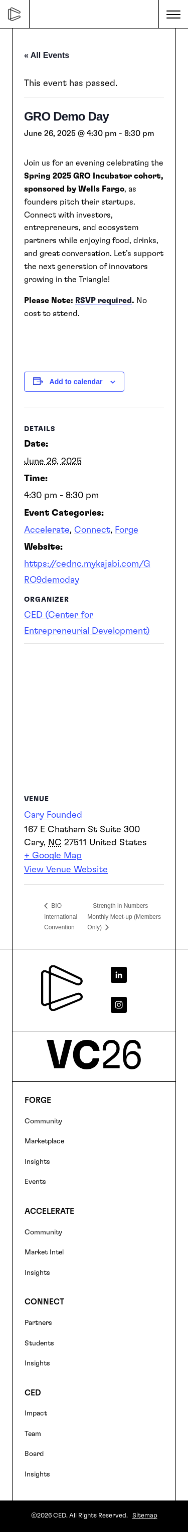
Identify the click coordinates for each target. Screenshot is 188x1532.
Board (34, 1453)
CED (33, 1393)
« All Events (46, 55)
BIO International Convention (60, 916)
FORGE (38, 1100)
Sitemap (144, 1515)
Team (33, 1433)
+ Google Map (53, 855)
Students (39, 1343)
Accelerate (47, 530)
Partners (38, 1322)
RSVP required (103, 301)
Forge (126, 530)
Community (43, 1121)
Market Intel (44, 1252)
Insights (37, 1161)
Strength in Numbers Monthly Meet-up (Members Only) (124, 916)
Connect (92, 530)
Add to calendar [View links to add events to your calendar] (76, 382)
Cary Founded (53, 815)
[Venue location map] (94, 715)
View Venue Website (66, 869)
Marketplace (44, 1141)
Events (35, 1181)
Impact (36, 1413)
